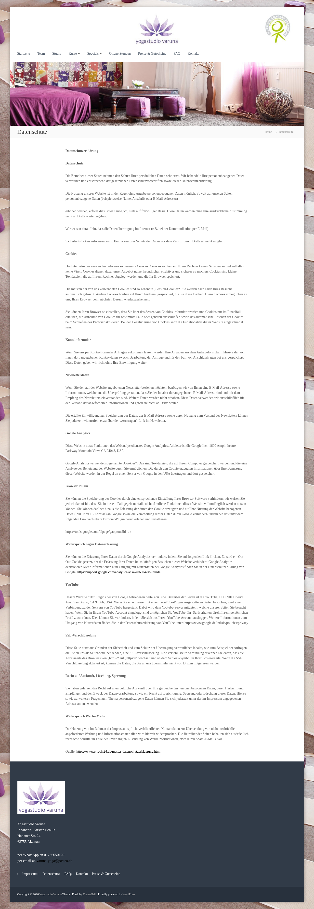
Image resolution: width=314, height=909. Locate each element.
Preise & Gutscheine (152, 53)
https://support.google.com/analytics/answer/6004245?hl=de (118, 572)
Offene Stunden (120, 53)
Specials (93, 53)
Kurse (73, 53)
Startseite (23, 53)
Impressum (30, 874)
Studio (56, 53)
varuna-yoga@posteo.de (54, 861)
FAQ (177, 53)
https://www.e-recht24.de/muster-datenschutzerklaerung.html (118, 751)
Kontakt (193, 53)
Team (41, 53)
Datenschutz (50, 874)
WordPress (129, 894)
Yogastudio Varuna (50, 894)
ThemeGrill (89, 894)
